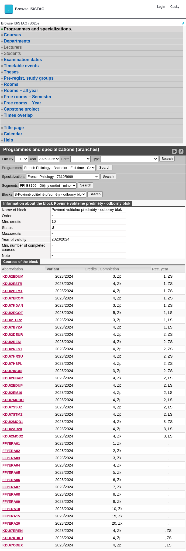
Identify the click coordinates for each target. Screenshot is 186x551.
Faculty (7, 159)
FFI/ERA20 (11, 523)
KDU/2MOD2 (12, 436)
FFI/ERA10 (11, 509)
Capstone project (21, 109)
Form (65, 159)
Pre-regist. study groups (29, 78)
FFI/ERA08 (11, 494)
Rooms (11, 84)
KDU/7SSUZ (12, 407)
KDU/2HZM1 (12, 291)
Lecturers (13, 47)
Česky (174, 7)
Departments (17, 41)
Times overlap (18, 115)
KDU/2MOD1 (12, 422)
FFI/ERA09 (11, 502)
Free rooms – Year (22, 103)
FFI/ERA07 (11, 487)
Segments (10, 185)
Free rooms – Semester (27, 96)
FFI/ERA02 (11, 451)
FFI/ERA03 (11, 458)
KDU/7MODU (13, 400)
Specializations (13, 177)
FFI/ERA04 (11, 465)
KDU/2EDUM (12, 276)
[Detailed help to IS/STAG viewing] (181, 151)
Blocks (7, 194)
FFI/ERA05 (11, 473)
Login (161, 7)
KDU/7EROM (12, 298)
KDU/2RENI (11, 342)
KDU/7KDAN (12, 305)
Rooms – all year (21, 90)
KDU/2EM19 (12, 393)
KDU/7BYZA (12, 327)
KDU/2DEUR (12, 335)
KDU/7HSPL (12, 364)
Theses (11, 72)
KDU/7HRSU (12, 356)
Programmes (12, 168)
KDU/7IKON (12, 371)
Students (12, 53)
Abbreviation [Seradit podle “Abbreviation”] (12, 269)
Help (8, 140)
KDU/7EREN (12, 531)
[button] (9, 9)
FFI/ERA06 (11, 480)
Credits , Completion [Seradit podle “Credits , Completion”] (102, 269)
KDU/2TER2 (12, 320)
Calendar (13, 134)
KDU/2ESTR (12, 284)
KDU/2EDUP (12, 385)
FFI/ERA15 (11, 516)
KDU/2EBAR (12, 378)
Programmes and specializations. (38, 29)
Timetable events (21, 65)
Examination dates (23, 59)
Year (32, 159)
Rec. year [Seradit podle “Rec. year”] (160, 269)
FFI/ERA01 (11, 443)
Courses (12, 35)
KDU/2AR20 (12, 429)
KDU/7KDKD (12, 538)
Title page (14, 127)
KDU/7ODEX (12, 545)
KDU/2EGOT (12, 313)
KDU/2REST (12, 349)
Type (95, 159)
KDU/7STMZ (12, 414)
